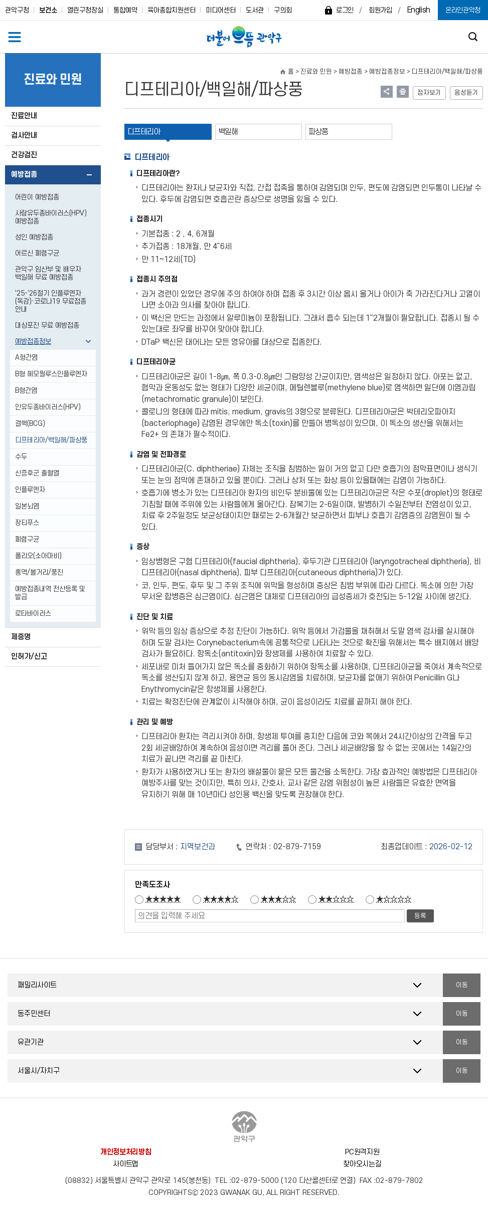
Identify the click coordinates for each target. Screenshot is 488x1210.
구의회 (283, 10)
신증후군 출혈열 (37, 473)
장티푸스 (27, 523)
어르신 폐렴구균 (37, 253)
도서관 (255, 10)
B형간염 (26, 390)
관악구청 (17, 10)
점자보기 (429, 92)
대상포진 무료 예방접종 (47, 325)
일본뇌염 (27, 506)
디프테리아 (143, 131)
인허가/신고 (29, 656)
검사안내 (24, 135)
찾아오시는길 (362, 1164)
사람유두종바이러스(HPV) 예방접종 (51, 217)
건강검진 (24, 155)
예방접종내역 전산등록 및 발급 (50, 593)
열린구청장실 (85, 10)
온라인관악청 (462, 10)
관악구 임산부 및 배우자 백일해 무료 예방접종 (48, 273)
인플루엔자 (30, 490)
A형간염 (26, 357)
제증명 (21, 637)
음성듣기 (466, 92)
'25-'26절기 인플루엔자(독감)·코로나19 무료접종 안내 (50, 301)
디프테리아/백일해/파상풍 (51, 440)
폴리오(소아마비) (38, 556)
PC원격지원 (362, 1152)
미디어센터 (221, 10)
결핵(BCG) (30, 423)
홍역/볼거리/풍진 (39, 572)
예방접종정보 (33, 341)
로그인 (345, 10)
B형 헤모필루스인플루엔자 (51, 374)
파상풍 (318, 131)
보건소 (48, 10)
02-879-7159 (297, 846)
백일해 (228, 131)
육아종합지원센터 (171, 10)
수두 (21, 456)
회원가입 (380, 10)
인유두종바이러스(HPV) (48, 407)
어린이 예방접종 (37, 197)
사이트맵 (125, 1164)
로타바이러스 (33, 613)
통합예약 (125, 10)
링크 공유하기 (387, 92)
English (418, 10)
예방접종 (24, 174)
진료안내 (24, 116)
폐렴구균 (27, 539)
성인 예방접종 (34, 237)
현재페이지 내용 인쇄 (403, 92)
